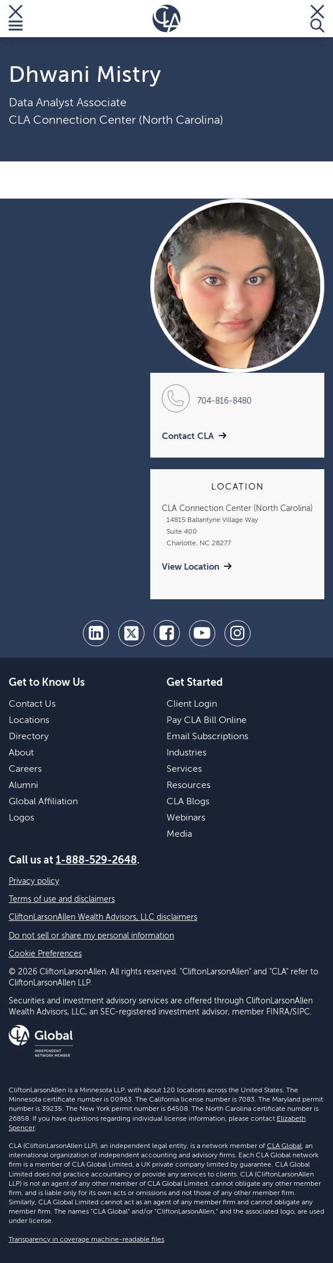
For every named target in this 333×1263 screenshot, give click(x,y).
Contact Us (32, 704)
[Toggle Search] (317, 19)
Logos (21, 818)
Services (184, 769)
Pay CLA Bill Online (206, 720)
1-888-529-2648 (96, 860)
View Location (190, 567)
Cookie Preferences (45, 954)
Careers (25, 769)
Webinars (185, 818)
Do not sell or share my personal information (91, 936)
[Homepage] (166, 18)
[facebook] (167, 633)
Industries (186, 753)
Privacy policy (34, 881)
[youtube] (202, 633)
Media (179, 834)
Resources (188, 785)
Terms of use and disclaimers (62, 899)
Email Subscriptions (207, 737)
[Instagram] (238, 633)
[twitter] (131, 633)
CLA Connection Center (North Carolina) (116, 121)
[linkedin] (96, 633)
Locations (29, 720)
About (21, 753)
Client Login (191, 704)
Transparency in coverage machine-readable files (86, 1239)
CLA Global (284, 1146)
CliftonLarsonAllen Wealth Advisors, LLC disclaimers (103, 917)
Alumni (23, 785)
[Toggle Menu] (16, 19)
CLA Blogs (187, 802)
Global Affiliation (43, 802)
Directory (29, 737)
